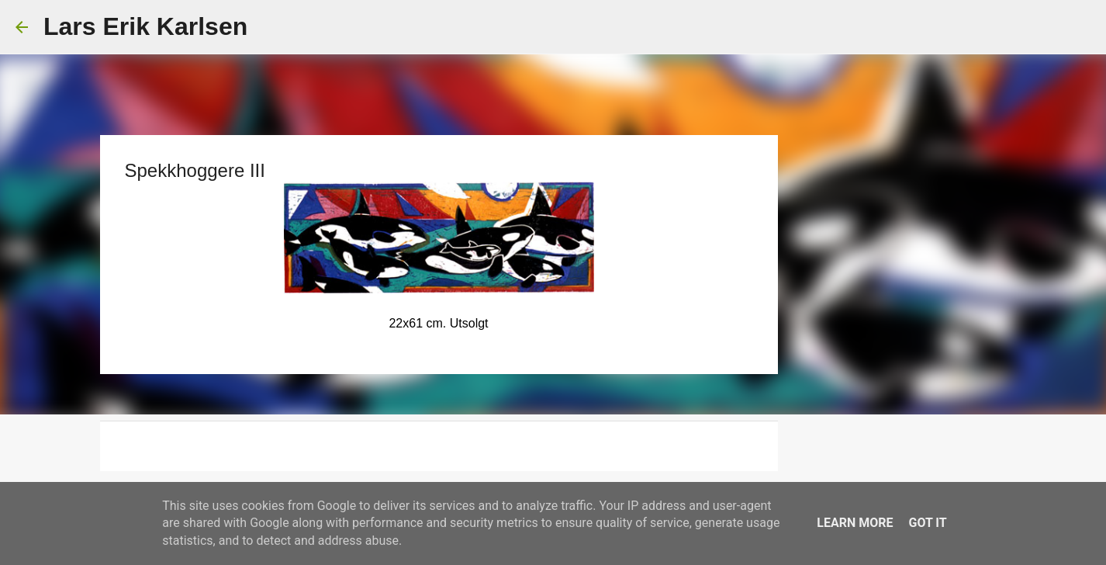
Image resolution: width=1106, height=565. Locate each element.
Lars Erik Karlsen (145, 26)
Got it (927, 522)
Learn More (855, 522)
